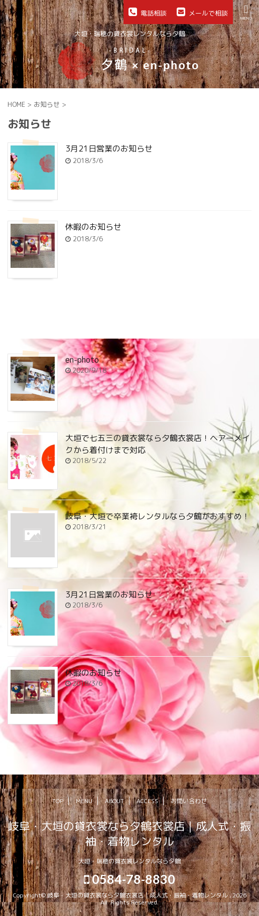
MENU (84, 801)
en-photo (82, 359)
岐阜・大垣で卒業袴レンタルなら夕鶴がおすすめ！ (157, 516)
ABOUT (114, 801)
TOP (57, 801)
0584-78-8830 (129, 878)
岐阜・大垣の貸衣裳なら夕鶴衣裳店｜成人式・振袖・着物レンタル (129, 833)
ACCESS (147, 801)
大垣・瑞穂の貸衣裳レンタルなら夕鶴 (129, 861)
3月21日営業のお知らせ (109, 148)
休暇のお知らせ (93, 226)
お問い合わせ (189, 801)
